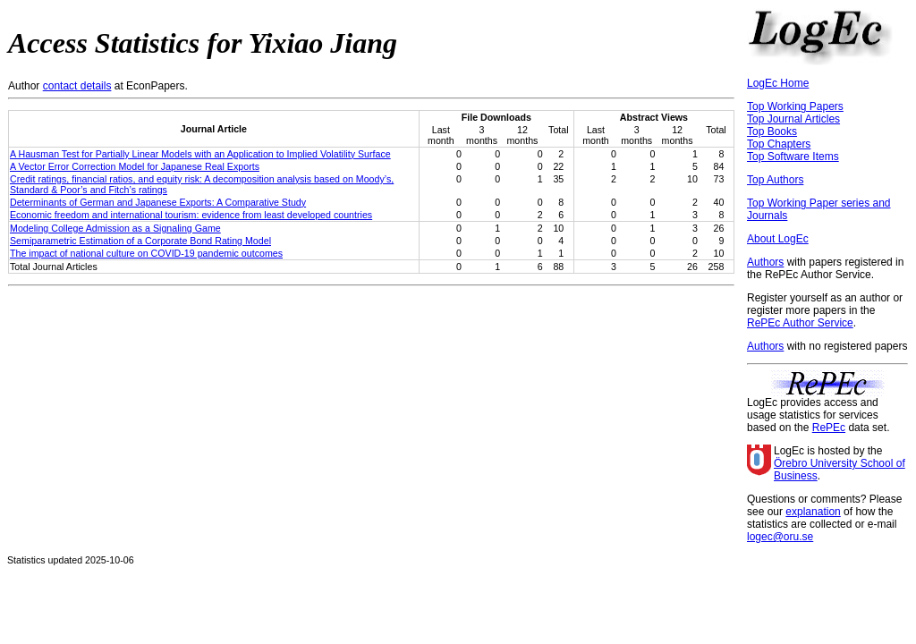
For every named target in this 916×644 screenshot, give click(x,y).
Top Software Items (793, 156)
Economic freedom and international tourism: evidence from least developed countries (191, 214)
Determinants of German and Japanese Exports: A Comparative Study (158, 202)
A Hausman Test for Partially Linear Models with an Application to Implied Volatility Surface (200, 153)
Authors (765, 262)
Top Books (772, 131)
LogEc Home (778, 83)
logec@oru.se (780, 536)
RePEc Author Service (800, 323)
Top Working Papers (795, 106)
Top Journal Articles (793, 119)
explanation (812, 511)
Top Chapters (778, 144)
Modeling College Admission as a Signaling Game (115, 228)
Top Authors (775, 180)
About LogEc (778, 239)
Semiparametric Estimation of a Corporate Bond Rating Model (140, 240)
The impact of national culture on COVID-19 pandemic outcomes (146, 253)
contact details (77, 86)
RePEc (828, 427)
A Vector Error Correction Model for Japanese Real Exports (134, 166)
